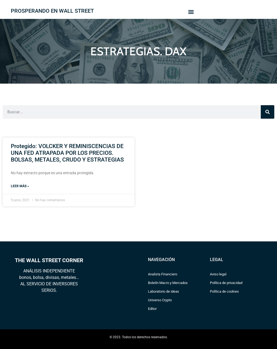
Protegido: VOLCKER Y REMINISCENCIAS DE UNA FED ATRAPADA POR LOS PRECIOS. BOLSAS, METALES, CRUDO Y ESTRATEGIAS (67, 153)
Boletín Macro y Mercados (168, 283)
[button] (190, 11)
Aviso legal (218, 274)
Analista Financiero (162, 274)
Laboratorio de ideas (163, 291)
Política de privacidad (226, 283)
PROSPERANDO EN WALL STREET (52, 11)
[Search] (267, 112)
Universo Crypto (160, 300)
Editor (152, 309)
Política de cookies (224, 291)
